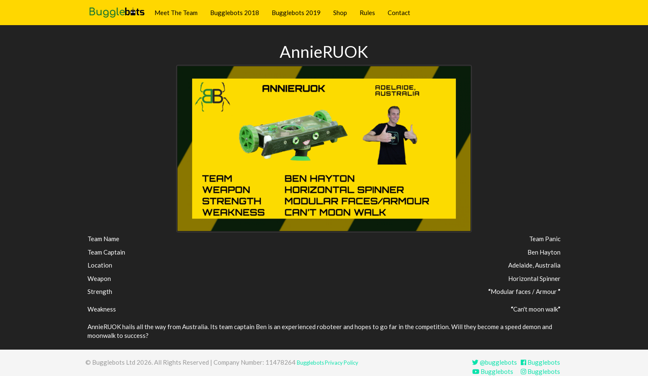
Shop (340, 12)
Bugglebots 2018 (234, 12)
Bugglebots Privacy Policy (327, 362)
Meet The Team (176, 12)
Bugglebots (540, 362)
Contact (399, 12)
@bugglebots (494, 362)
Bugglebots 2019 (296, 12)
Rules (367, 12)
